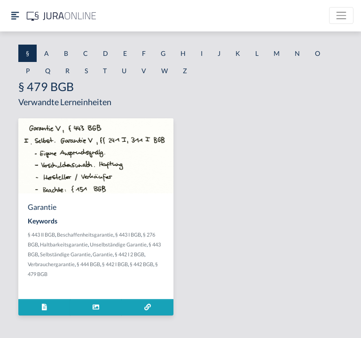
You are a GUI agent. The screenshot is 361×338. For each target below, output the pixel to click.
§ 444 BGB (88, 264)
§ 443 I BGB (128, 234)
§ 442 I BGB (115, 264)
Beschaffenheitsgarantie (85, 234)
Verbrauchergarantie (51, 264)
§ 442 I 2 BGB (129, 254)
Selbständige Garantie (65, 254)
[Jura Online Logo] (61, 16)
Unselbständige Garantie (118, 244)
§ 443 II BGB (41, 234)
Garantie (103, 254)
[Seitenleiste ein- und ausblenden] (15, 16)
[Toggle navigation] (341, 15)
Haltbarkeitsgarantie (64, 244)
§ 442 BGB (141, 264)
